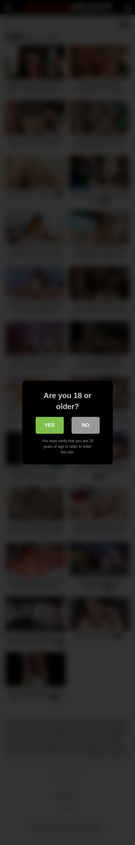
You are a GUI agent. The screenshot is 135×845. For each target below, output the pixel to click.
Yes (49, 425)
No (85, 425)
